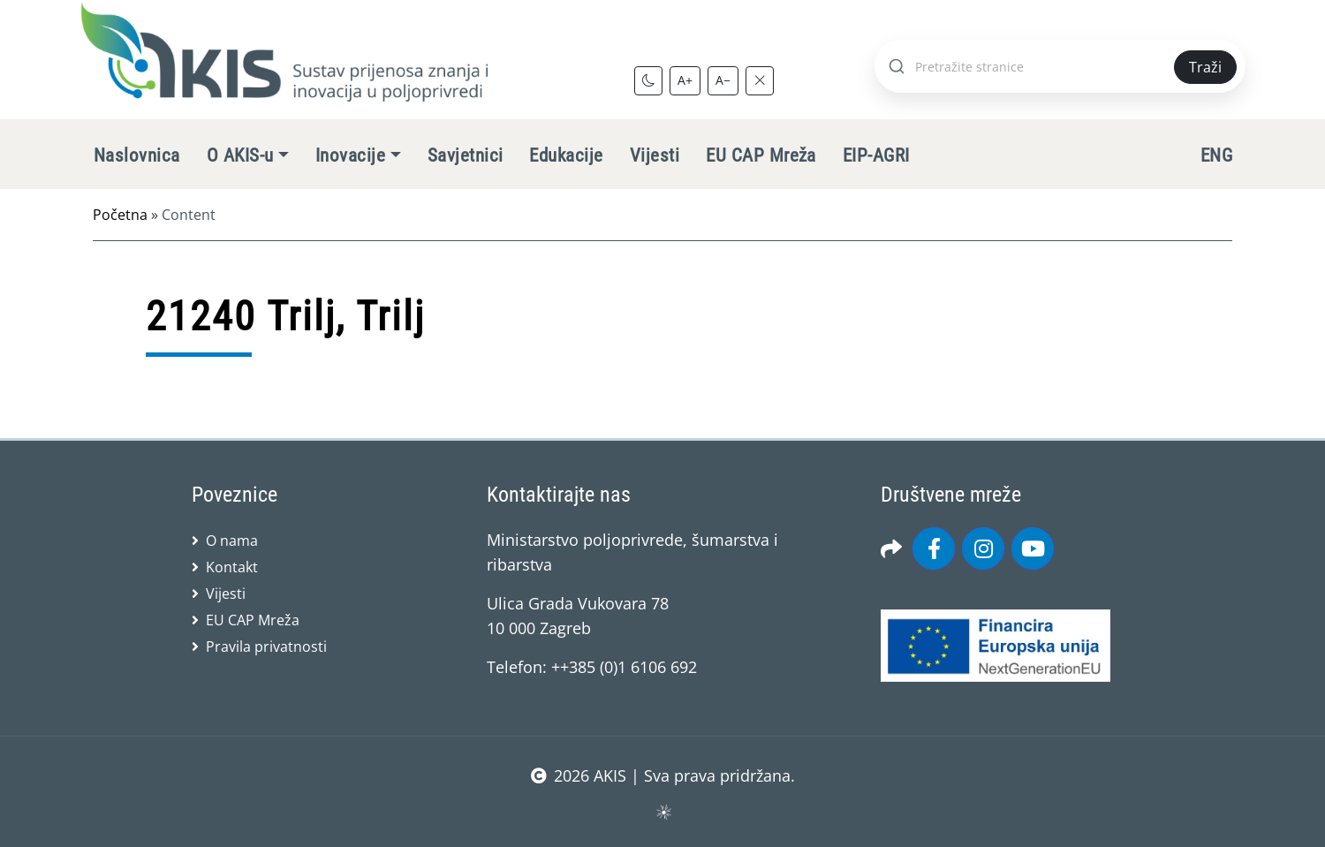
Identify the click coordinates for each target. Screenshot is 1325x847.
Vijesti (654, 155)
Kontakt (232, 567)
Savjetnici (466, 155)
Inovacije (350, 155)
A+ (685, 80)
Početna (120, 214)
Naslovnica (137, 155)
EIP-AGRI (876, 155)
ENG (1216, 155)
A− (723, 80)
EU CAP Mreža (761, 155)
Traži (1205, 67)
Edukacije (565, 155)
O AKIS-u (240, 155)
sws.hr (663, 811)
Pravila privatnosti (266, 646)
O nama (232, 540)
